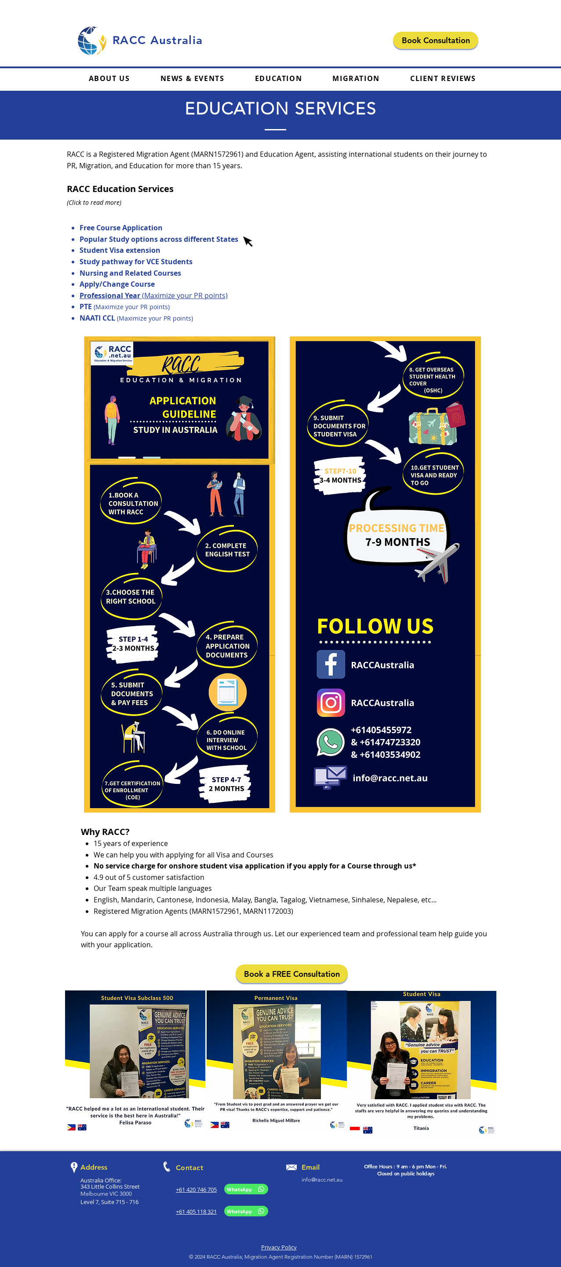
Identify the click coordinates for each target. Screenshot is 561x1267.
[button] (278, 79)
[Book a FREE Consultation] (292, 973)
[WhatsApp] (246, 1189)
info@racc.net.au (322, 1179)
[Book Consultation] (435, 40)
